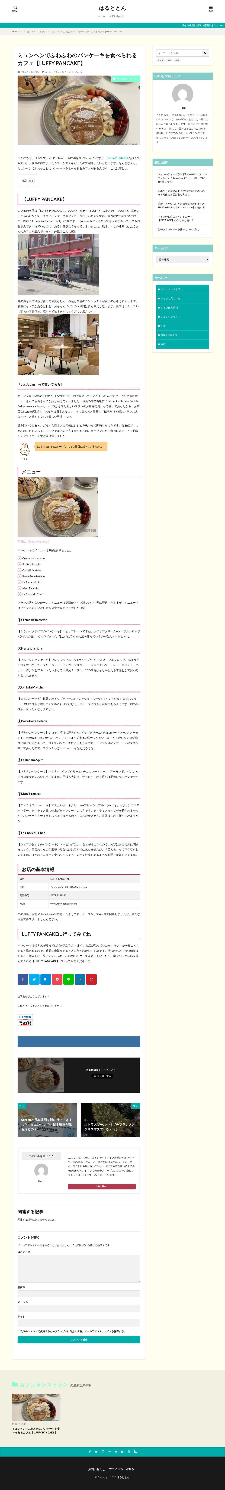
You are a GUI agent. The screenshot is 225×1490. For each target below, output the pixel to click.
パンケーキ (65, 72)
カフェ (56, 72)
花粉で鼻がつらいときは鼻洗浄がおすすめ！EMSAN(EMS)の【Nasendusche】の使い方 (182, 205)
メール (23, 1302)
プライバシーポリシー (123, 1469)
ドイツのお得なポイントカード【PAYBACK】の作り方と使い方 (176, 218)
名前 (21, 1287)
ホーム (101, 16)
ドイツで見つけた (170, 298)
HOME (18, 31)
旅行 (163, 344)
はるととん (112, 8)
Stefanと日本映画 (118, 158)
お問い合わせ (116, 16)
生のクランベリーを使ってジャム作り (179, 229)
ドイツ (160, 60)
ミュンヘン (77, 72)
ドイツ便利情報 (169, 307)
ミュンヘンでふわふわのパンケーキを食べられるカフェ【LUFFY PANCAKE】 (87, 31)
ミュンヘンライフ (170, 316)
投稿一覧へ (101, 1186)
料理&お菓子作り (170, 334)
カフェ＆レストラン (36, 31)
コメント (24, 1252)
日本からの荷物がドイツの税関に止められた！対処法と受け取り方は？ (181, 192)
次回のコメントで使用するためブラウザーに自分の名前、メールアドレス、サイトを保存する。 (73, 1331)
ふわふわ (48, 72)
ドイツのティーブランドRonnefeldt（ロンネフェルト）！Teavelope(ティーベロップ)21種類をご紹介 (182, 178)
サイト (21, 1316)
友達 (177, 60)
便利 (169, 60)
